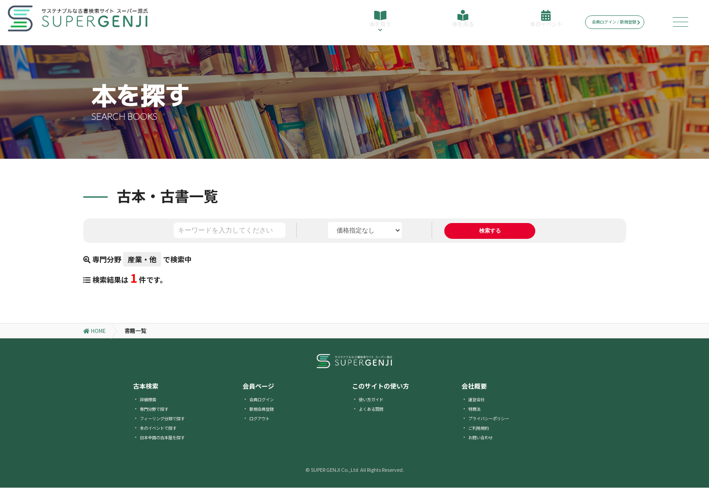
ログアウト (262, 424)
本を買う (379, 26)
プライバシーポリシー (495, 424)
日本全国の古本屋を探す (170, 443)
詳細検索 (151, 405)
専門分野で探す (159, 414)
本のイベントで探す (164, 433)
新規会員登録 (265, 414)
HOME (94, 337)
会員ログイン (265, 405)
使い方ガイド (375, 405)
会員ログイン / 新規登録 (622, 22)
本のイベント (543, 23)
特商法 (476, 414)
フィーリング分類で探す (170, 424)
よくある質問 (375, 414)
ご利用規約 (481, 433)
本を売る (461, 23)
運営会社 (479, 405)
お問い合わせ (484, 443)
